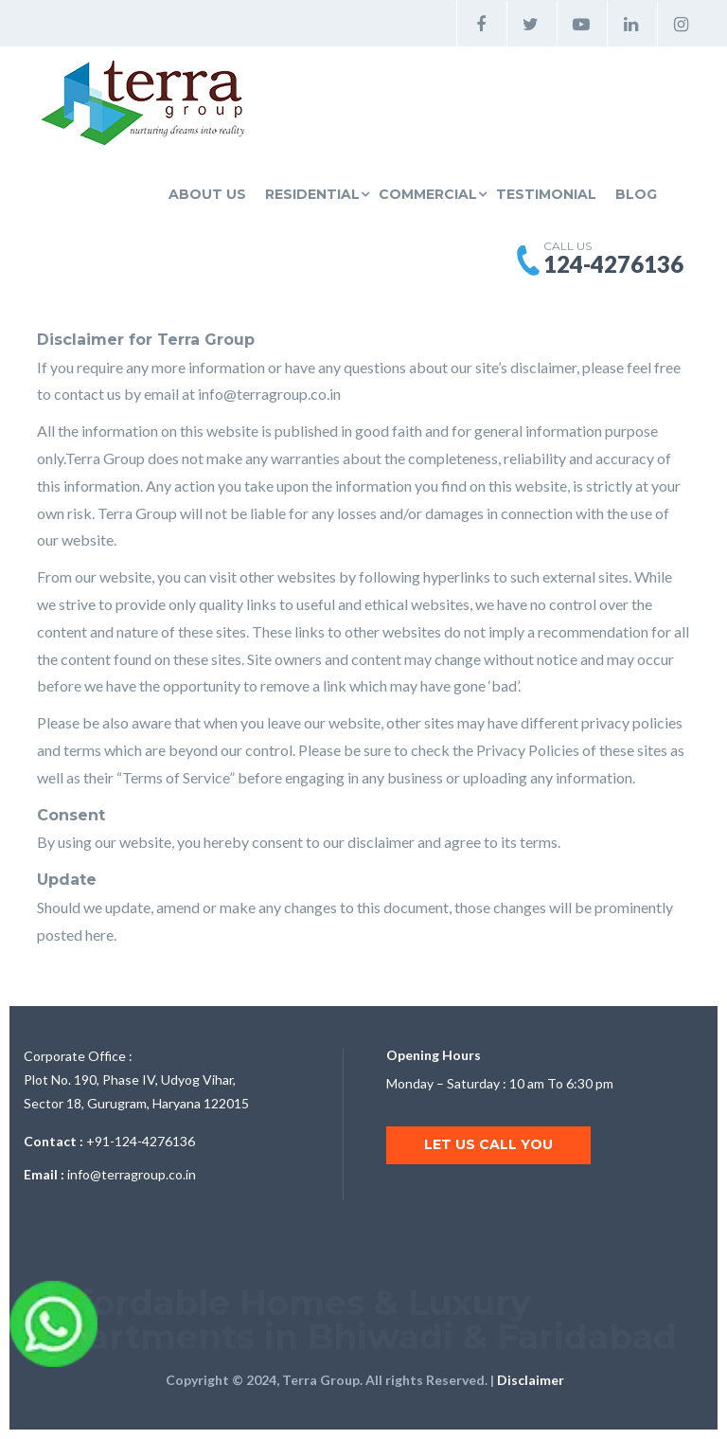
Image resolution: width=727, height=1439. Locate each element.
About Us (207, 194)
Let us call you (488, 1144)
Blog (636, 194)
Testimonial (546, 194)
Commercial (428, 194)
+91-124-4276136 (140, 1141)
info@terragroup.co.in (269, 394)
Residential (312, 194)
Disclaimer (530, 1380)
